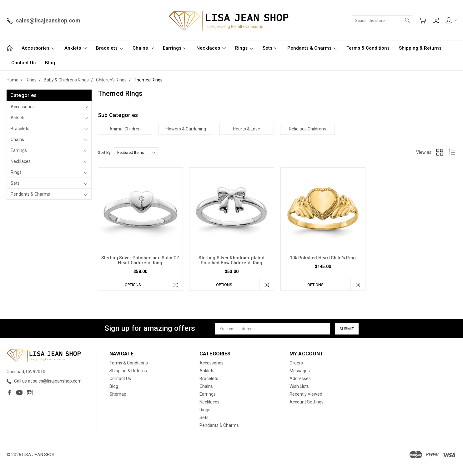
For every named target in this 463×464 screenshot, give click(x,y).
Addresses (300, 378)
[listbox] (136, 152)
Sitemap (117, 394)
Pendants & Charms (312, 48)
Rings (244, 48)
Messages (299, 370)
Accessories (38, 48)
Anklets (75, 48)
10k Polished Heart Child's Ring (323, 257)
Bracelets (109, 48)
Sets (270, 48)
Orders (296, 362)
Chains (143, 48)
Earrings (175, 48)
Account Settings (306, 401)
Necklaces (211, 48)
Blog (50, 63)
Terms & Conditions (368, 48)
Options (133, 284)
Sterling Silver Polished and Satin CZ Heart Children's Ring (140, 260)
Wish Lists (299, 386)
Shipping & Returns (420, 48)
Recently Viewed (305, 394)
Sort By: (105, 152)
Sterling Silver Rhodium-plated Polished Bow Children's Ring (231, 260)
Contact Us (23, 63)
